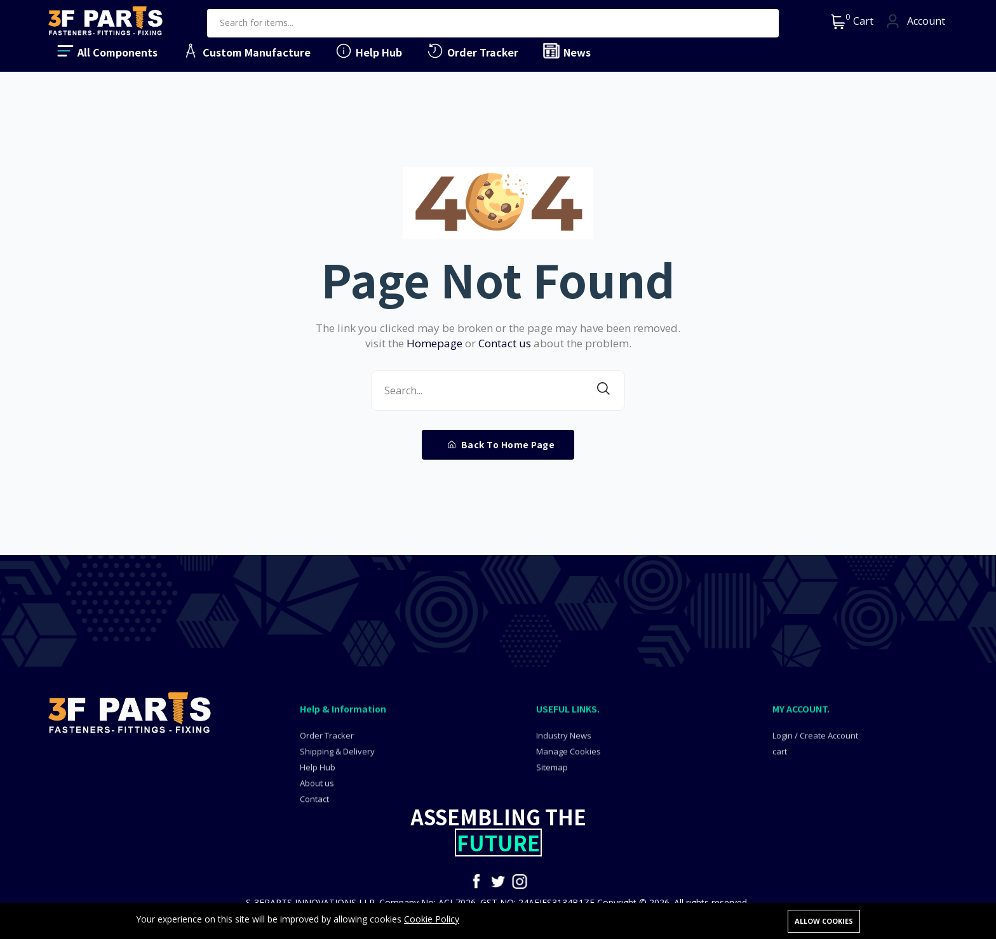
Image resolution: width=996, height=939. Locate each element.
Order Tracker (472, 50)
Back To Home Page (501, 444)
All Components (107, 50)
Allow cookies (824, 921)
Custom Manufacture (246, 50)
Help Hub (368, 50)
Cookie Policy (431, 920)
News (566, 50)
